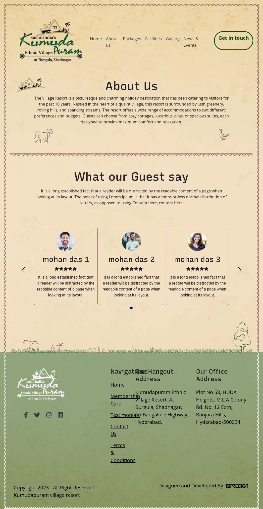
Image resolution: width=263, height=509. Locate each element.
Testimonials (125, 415)
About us (112, 42)
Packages (132, 38)
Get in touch (233, 38)
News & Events (191, 42)
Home (96, 38)
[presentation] (23, 270)
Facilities (153, 38)
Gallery (172, 38)
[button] (131, 308)
